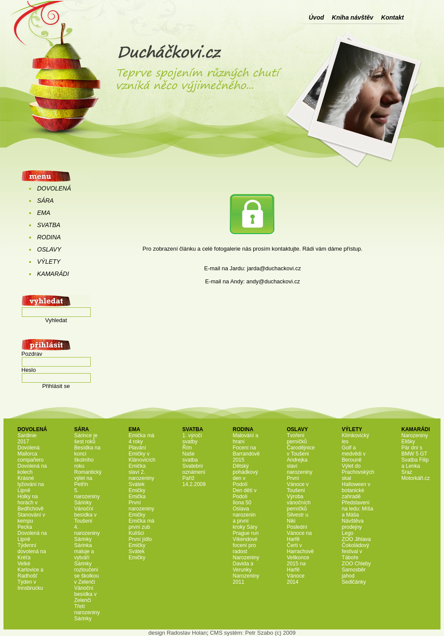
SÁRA (45, 200)
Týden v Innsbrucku (30, 585)
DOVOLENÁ (54, 188)
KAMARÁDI (53, 273)
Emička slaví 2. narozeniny (141, 472)
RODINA (49, 237)
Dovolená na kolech (32, 469)
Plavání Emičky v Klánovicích (142, 454)
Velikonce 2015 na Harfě (298, 563)
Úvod (316, 17)
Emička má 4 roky (141, 438)
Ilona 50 (241, 503)
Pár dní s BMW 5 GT (414, 451)
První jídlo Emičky (140, 542)
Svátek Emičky (137, 487)
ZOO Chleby (356, 564)
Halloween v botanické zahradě (356, 490)
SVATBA (48, 224)
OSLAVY (49, 249)
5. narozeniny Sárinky (87, 496)
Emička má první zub (141, 524)
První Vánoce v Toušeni (298, 484)
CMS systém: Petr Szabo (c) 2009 (253, 632)
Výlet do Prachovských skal (358, 472)
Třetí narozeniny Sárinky (87, 612)
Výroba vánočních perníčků (299, 502)
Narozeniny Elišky (414, 438)
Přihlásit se (56, 386)
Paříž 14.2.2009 (193, 481)
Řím (187, 448)
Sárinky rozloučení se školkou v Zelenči (86, 573)
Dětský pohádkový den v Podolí (245, 475)
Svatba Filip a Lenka (415, 463)
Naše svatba (190, 457)
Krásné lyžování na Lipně (30, 484)
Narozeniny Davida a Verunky (245, 563)
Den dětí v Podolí (244, 493)
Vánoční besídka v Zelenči (85, 594)
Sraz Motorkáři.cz (415, 475)
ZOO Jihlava (356, 539)
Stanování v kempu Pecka (31, 521)
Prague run (245, 533)
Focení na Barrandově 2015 (246, 454)
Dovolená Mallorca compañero (30, 454)
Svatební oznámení (193, 469)
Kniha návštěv (352, 17)
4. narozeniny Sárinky (87, 533)
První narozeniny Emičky (141, 509)
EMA (43, 212)
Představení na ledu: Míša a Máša (357, 509)
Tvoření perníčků (297, 438)
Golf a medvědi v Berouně (354, 454)
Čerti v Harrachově (300, 548)
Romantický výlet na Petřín (88, 478)
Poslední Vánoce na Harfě (299, 533)
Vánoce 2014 (296, 579)
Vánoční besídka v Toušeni (85, 515)
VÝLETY (49, 261)
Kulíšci (136, 533)
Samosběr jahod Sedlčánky (354, 576)
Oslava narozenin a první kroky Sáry (244, 518)
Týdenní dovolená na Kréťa (31, 551)
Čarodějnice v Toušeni (301, 451)
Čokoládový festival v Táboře (355, 551)
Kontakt (392, 17)
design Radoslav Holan (177, 632)
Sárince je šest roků (85, 438)
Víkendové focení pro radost (244, 545)
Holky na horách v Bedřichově (30, 502)
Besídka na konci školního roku (87, 457)
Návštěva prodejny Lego (353, 527)
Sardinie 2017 (27, 438)
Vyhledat (56, 320)
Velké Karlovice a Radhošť (30, 570)
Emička (137, 496)
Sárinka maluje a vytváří (84, 551)
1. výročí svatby (192, 438)
